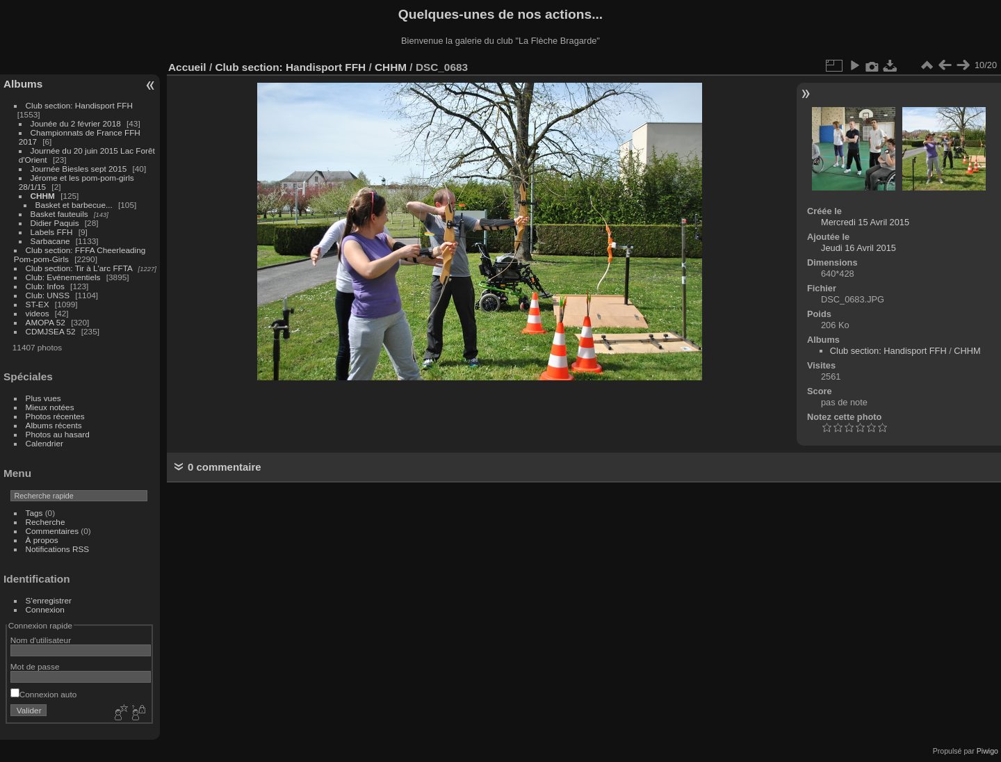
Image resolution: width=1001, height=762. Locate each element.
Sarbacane (50, 240)
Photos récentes (55, 416)
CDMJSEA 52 (51, 331)
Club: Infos (45, 286)
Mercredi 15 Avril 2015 (865, 222)
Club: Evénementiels (63, 277)
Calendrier (44, 443)
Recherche (45, 521)
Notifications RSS (58, 548)
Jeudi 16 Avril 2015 (858, 248)
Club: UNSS (48, 295)
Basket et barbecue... (74, 204)
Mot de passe (35, 666)
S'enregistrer (49, 600)
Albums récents (54, 425)
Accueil (187, 67)
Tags (34, 512)
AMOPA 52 (45, 322)
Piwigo (987, 751)
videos (37, 313)
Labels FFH (52, 231)
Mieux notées (50, 407)
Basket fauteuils (59, 213)
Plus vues (43, 398)
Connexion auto (43, 694)
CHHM (43, 195)
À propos (42, 539)
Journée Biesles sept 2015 (79, 168)
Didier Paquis (55, 222)
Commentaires (52, 530)
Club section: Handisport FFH (79, 105)
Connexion (45, 609)
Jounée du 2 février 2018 (76, 123)
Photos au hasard (58, 434)
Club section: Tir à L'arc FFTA (79, 268)
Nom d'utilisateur (40, 640)
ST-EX (37, 304)
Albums (22, 84)
